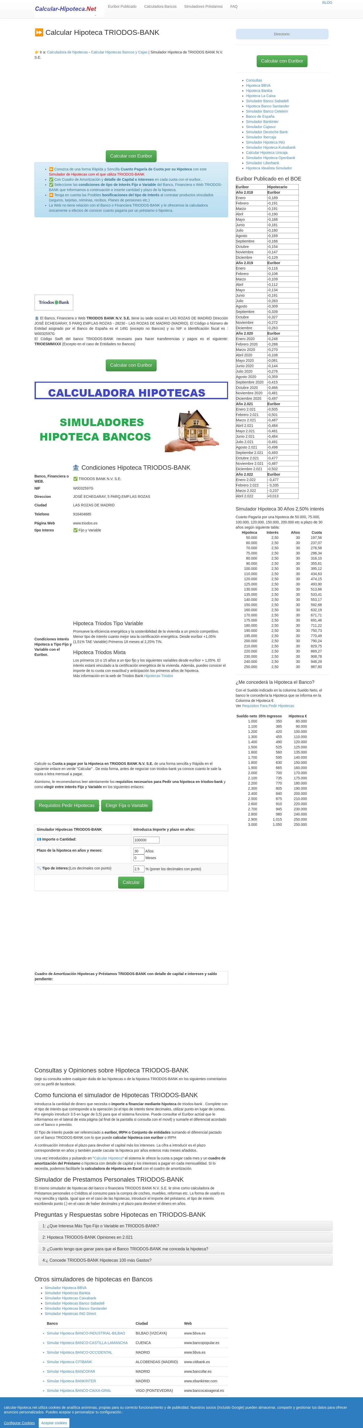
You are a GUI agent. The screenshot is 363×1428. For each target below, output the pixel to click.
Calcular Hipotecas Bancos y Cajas (119, 52)
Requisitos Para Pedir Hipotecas (268, 706)
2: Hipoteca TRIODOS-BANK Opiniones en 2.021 (88, 1237)
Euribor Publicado (122, 6)
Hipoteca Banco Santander (267, 106)
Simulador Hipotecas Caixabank (70, 1298)
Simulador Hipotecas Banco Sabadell (74, 1303)
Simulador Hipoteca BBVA (66, 1288)
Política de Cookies (164, 1418)
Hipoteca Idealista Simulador (269, 168)
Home (160, 1412)
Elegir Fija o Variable (127, 805)
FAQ (234, 6)
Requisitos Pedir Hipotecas (67, 805)
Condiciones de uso (257, 1412)
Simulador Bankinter (262, 122)
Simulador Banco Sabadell (267, 101)
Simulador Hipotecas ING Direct (70, 1314)
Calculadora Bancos (160, 6)
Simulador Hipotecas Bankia (67, 1293)
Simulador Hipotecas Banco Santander (76, 1308)
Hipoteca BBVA (258, 85)
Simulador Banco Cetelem (267, 111)
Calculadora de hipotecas (67, 52)
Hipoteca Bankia (259, 91)
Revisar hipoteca (225, 1412)
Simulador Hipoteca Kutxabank (271, 147)
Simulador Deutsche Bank (267, 132)
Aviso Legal (285, 1412)
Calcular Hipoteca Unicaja (267, 153)
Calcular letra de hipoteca (188, 1412)
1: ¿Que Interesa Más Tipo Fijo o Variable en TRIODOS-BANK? (101, 1226)
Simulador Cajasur (261, 127)
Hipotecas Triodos (158, 676)
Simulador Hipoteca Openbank (270, 158)
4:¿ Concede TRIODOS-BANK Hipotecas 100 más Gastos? (97, 1260)
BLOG (327, 3)
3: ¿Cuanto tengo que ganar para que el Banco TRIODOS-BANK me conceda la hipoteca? (125, 1249)
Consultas (254, 80)
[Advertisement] (131, 96)
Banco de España (260, 116)
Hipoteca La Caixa (261, 96)
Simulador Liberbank (262, 163)
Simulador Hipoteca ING (265, 142)
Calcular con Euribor (131, 156)
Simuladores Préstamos (203, 6)
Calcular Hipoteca (108, 1158)
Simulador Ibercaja (261, 137)
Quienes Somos (133, 1418)
